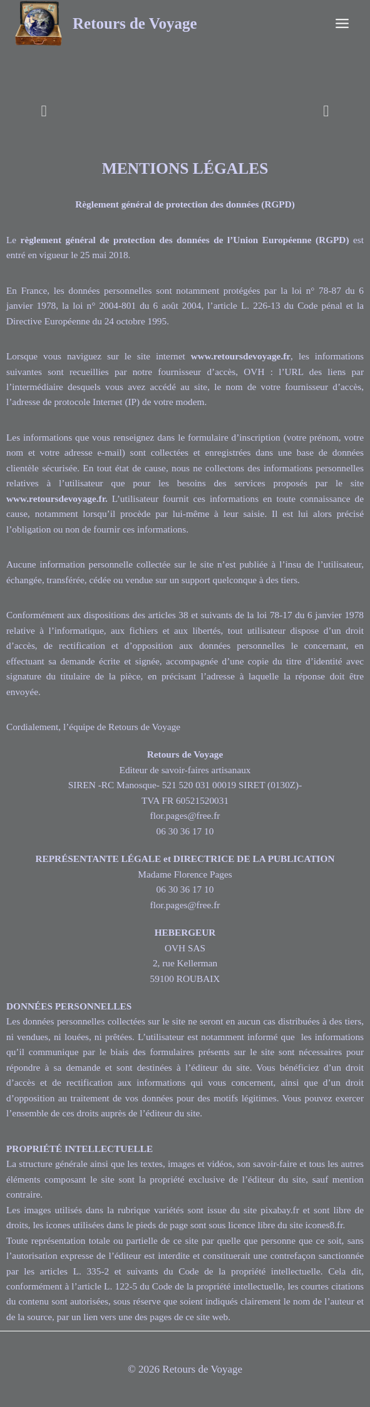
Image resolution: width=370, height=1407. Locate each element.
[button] (44, 111)
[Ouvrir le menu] (342, 23)
